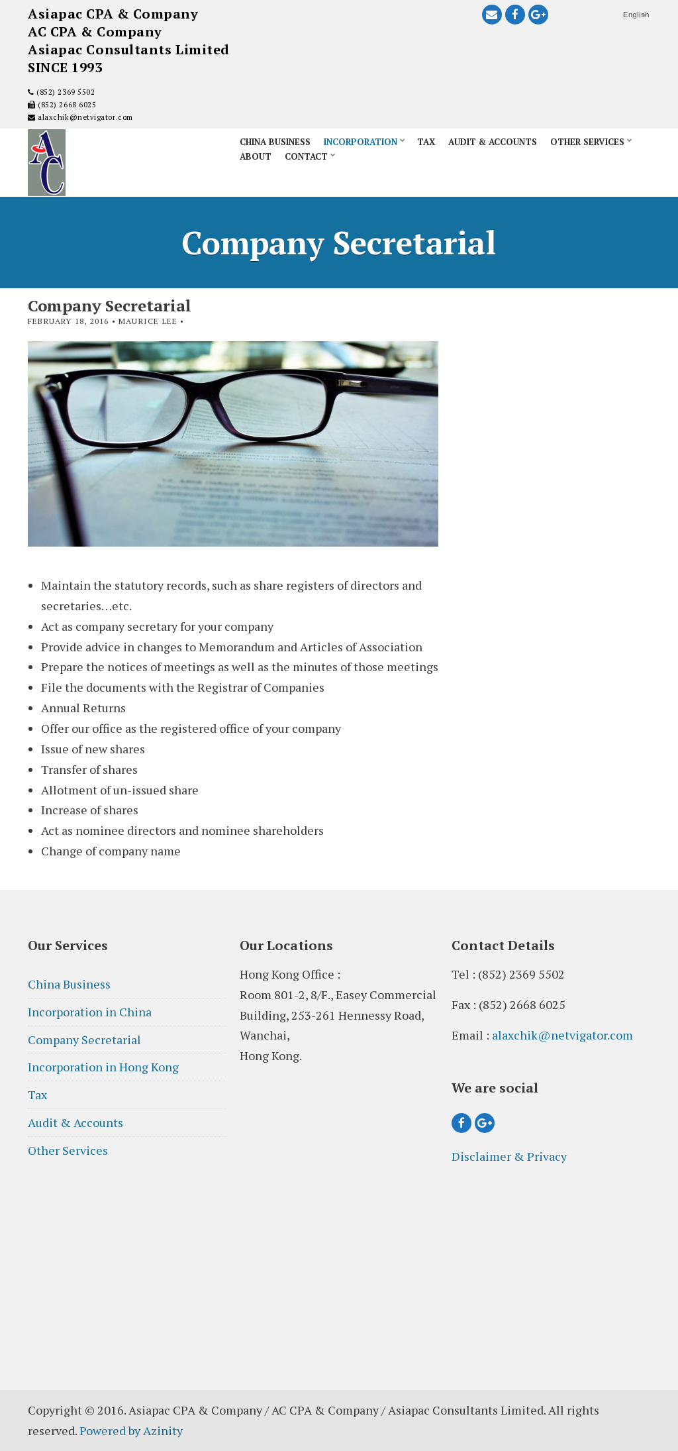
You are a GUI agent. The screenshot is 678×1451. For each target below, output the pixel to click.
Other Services (587, 142)
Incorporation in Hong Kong (103, 1067)
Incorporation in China (90, 1012)
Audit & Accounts (492, 142)
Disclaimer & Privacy (509, 1156)
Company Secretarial (84, 1040)
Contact (306, 156)
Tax (426, 142)
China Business (275, 142)
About (255, 156)
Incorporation (360, 142)
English (636, 15)
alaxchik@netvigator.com (84, 117)
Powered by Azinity (131, 1430)
